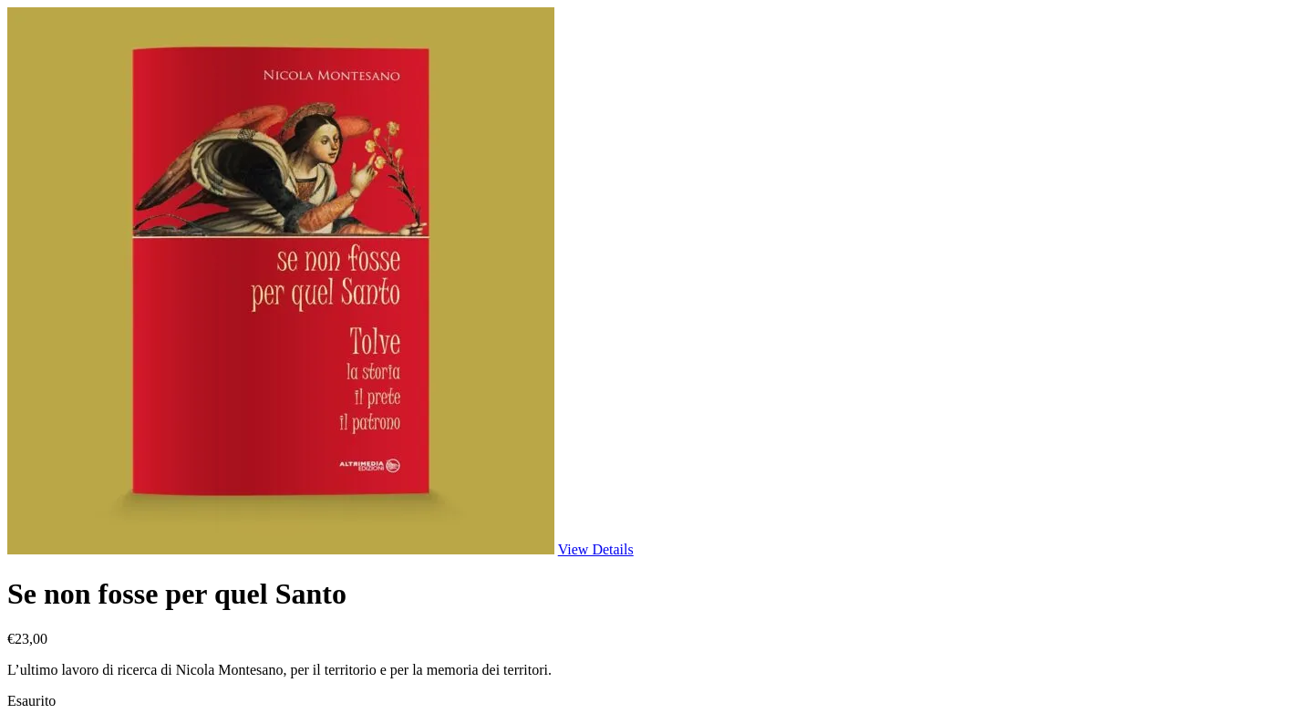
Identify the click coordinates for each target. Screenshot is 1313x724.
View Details (596, 549)
